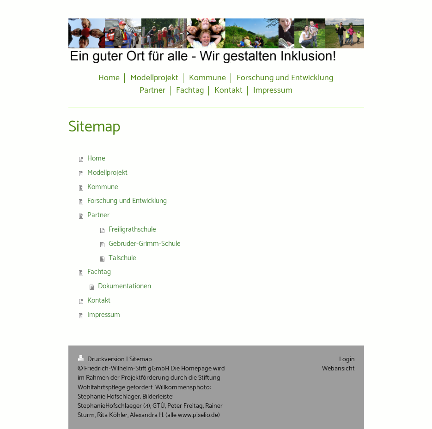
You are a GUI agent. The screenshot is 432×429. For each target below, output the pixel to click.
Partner (98, 215)
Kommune (102, 187)
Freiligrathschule (132, 229)
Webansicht (338, 368)
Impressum (103, 315)
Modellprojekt (107, 173)
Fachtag (99, 272)
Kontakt (98, 300)
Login (347, 359)
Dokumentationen (124, 286)
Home (96, 158)
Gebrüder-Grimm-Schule (145, 244)
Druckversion (102, 359)
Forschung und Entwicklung (127, 201)
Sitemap (140, 359)
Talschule (122, 258)
